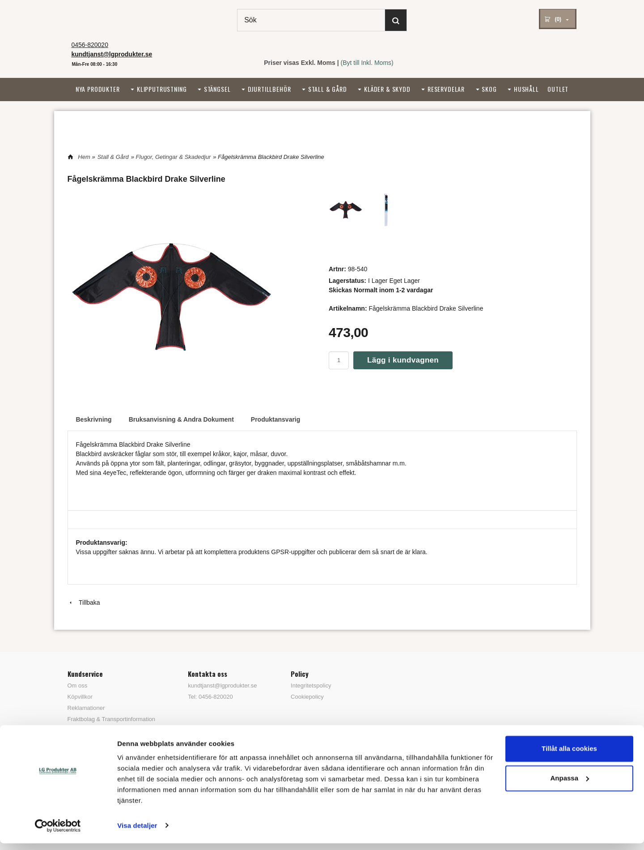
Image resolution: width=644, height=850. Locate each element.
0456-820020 (89, 44)
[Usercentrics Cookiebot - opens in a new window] (58, 832)
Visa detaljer (137, 832)
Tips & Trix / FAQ (89, 730)
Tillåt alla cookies (569, 756)
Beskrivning (94, 419)
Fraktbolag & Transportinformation (112, 719)
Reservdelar (446, 89)
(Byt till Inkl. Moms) (367, 62)
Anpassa (569, 785)
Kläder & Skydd (387, 89)
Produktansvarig (275, 419)
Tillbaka (84, 602)
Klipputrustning (162, 89)
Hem (84, 157)
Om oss (78, 685)
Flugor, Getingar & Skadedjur (173, 157)
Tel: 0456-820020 (210, 696)
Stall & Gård (327, 89)
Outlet (557, 89)
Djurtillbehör (269, 89)
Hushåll (526, 89)
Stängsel (217, 89)
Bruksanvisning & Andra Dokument (181, 419)
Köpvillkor (80, 696)
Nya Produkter (98, 89)
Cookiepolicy (307, 696)
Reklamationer (86, 708)
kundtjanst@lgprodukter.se (222, 685)
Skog (489, 89)
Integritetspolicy (311, 685)
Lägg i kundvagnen (403, 360)
